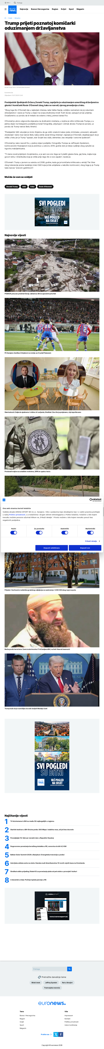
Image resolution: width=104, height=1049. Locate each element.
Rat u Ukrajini (67, 983)
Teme (22, 1011)
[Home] (5, 18)
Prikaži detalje (91, 541)
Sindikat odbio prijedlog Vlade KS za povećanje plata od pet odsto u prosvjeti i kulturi (43, 871)
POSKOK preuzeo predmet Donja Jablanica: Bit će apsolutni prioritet (30, 294)
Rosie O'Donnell (45, 187)
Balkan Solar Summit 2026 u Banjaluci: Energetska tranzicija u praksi (37, 855)
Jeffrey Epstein (51, 983)
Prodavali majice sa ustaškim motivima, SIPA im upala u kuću (27, 471)
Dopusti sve (85, 548)
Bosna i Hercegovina (40, 9)
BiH (7, 3)
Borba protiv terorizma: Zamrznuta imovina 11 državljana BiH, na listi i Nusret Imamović (37, 649)
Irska (32, 187)
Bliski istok (36, 983)
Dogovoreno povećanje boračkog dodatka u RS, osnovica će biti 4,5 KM (38, 846)
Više (66, 1011)
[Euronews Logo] (12, 10)
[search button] (15, 3)
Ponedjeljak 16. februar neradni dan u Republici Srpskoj (32, 838)
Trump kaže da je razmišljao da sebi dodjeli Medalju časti (26, 708)
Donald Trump (12, 187)
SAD (24, 187)
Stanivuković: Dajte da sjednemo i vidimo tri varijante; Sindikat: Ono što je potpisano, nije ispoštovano (43, 412)
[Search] (26, 3)
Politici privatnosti (17, 515)
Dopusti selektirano (52, 548)
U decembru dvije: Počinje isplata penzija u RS (28, 880)
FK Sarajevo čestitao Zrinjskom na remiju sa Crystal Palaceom (28, 353)
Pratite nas (45, 1034)
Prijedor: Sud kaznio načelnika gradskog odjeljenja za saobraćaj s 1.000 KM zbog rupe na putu (40, 590)
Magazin (80, 9)
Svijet (63, 9)
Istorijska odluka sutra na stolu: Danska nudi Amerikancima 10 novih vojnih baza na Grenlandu (47, 863)
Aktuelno (17, 18)
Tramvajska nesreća (52, 988)
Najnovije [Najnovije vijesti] (24, 9)
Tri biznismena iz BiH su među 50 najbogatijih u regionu (32, 821)
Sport (71, 9)
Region (55, 9)
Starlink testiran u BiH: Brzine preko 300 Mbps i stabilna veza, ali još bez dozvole (42, 830)
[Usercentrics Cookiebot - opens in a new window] (91, 500)
